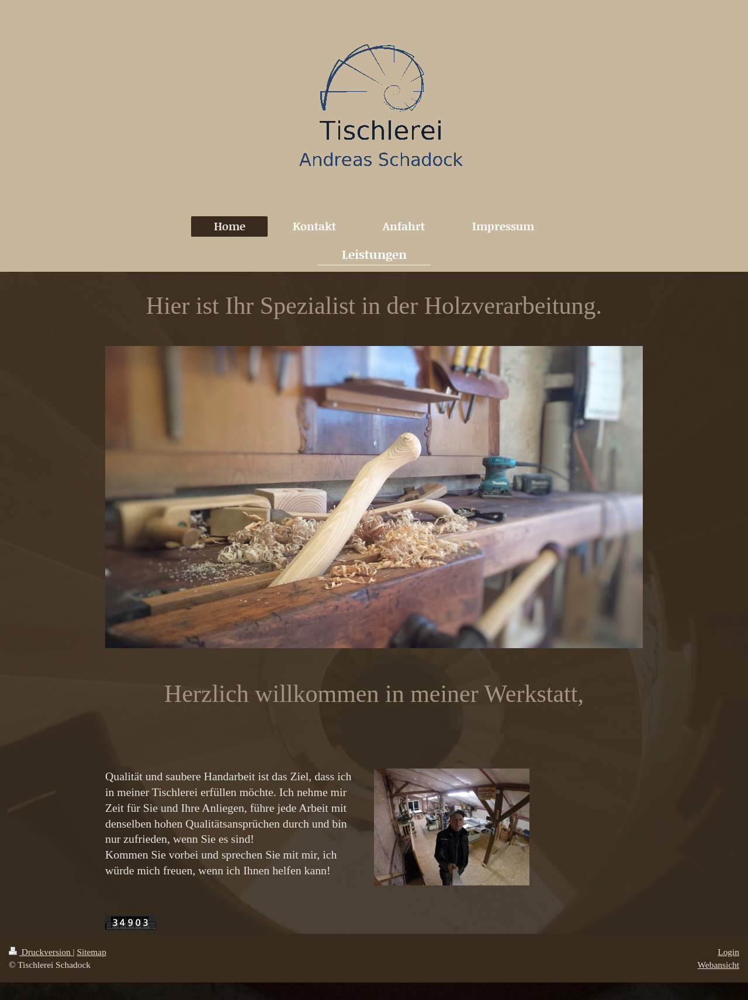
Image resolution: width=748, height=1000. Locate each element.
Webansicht (718, 965)
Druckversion (40, 952)
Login (728, 952)
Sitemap (91, 952)
